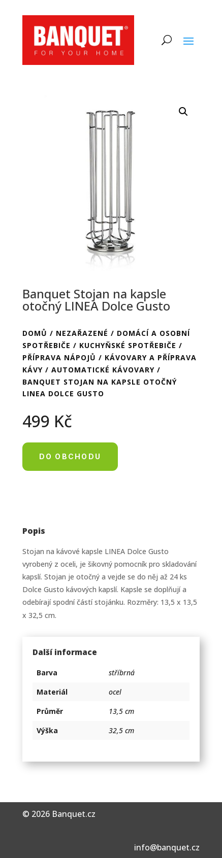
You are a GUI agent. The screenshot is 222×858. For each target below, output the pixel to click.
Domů (34, 333)
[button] (183, 111)
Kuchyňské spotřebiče (127, 345)
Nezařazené (82, 333)
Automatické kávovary (102, 369)
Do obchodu (70, 456)
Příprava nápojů (59, 357)
